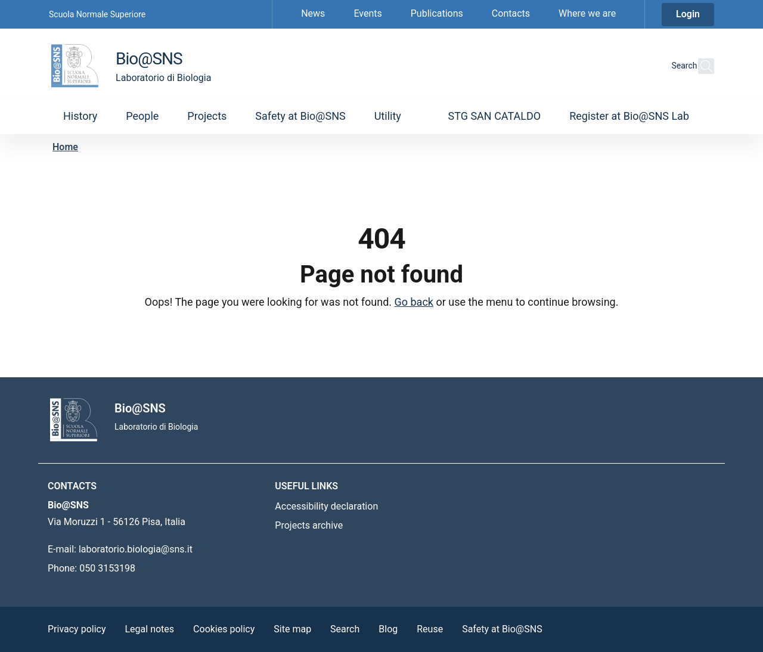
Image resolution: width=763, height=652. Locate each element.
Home (65, 147)
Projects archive (309, 525)
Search (344, 629)
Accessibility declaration (326, 506)
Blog (388, 629)
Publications (437, 13)
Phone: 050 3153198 (91, 568)
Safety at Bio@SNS (502, 629)
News (313, 13)
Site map (292, 629)
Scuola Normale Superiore (97, 14)
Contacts (511, 13)
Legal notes (150, 629)
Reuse (430, 629)
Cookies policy (224, 629)
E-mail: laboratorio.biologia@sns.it (120, 549)
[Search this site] (700, 66)
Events (367, 13)
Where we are (587, 13)
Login (688, 14)
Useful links (306, 486)
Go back (414, 302)
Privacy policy (77, 629)
